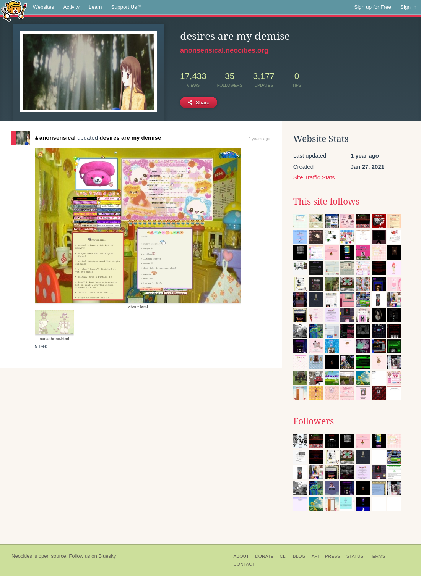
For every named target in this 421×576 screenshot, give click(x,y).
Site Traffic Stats (314, 177)
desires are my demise (130, 137)
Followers (313, 421)
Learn (95, 7)
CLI (283, 556)
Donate (264, 556)
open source (52, 556)
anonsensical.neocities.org (224, 50)
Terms (377, 556)
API (315, 556)
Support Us (126, 7)
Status (355, 556)
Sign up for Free (372, 7)
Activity (71, 7)
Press (332, 556)
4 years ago (259, 138)
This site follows (326, 202)
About (241, 556)
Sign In (408, 7)
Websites (43, 7)
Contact (244, 564)
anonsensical (55, 137)
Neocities (21, 556)
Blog (299, 556)
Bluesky (107, 556)
